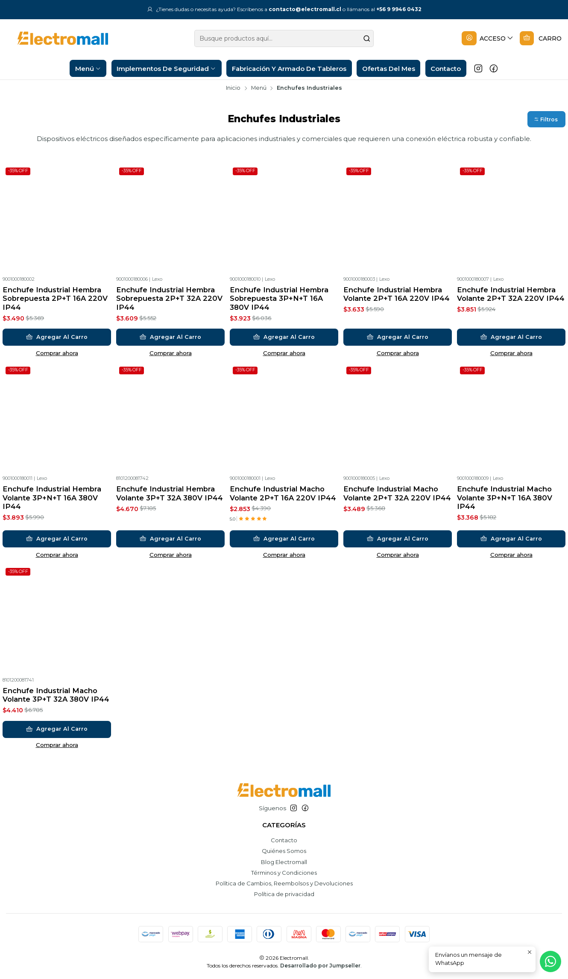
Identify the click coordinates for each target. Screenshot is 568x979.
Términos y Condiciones (284, 872)
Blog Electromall (284, 861)
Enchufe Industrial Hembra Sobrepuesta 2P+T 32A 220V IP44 (169, 298)
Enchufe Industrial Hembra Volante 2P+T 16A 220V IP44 (396, 294)
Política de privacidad (284, 894)
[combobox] (284, 38)
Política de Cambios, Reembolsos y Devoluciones (284, 883)
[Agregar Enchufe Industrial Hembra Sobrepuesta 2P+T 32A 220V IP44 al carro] (170, 337)
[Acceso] (487, 38)
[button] (546, 119)
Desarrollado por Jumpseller (320, 965)
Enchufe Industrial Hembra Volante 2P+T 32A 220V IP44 (511, 294)
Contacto (284, 840)
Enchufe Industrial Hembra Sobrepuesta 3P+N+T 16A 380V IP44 (279, 298)
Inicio (233, 88)
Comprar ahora (57, 353)
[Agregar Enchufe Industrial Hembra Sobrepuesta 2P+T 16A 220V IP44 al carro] (57, 337)
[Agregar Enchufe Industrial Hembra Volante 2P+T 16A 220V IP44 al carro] (397, 337)
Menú (258, 88)
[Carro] (540, 38)
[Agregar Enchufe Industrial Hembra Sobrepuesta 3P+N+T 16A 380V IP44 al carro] (284, 337)
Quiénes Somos (284, 850)
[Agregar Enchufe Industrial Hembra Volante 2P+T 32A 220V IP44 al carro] (511, 337)
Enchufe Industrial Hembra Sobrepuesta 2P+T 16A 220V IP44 (55, 298)
